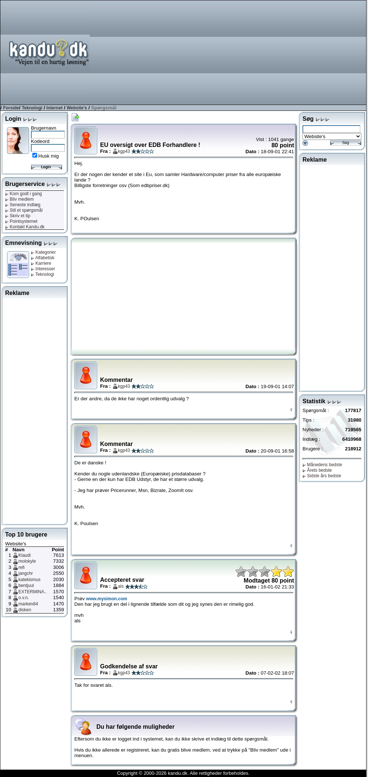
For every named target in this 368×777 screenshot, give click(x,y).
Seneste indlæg (22, 204)
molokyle (27, 561)
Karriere (41, 263)
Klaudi (24, 555)
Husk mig (48, 156)
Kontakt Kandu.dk (25, 226)
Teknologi (32, 107)
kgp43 (124, 151)
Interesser (43, 268)
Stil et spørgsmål (24, 210)
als (121, 586)
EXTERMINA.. (32, 591)
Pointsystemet (21, 221)
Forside (11, 107)
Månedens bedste (322, 464)
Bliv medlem (19, 199)
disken (24, 609)
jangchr (25, 573)
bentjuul (26, 585)
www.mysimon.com (106, 598)
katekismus (29, 579)
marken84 (28, 604)
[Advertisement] (263, 51)
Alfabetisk (42, 257)
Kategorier (43, 252)
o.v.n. (23, 597)
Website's (77, 107)
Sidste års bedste (321, 475)
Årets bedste (317, 470)
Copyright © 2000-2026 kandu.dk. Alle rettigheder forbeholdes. (183, 773)
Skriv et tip (17, 215)
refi (21, 567)
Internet (54, 107)
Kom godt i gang (23, 193)
